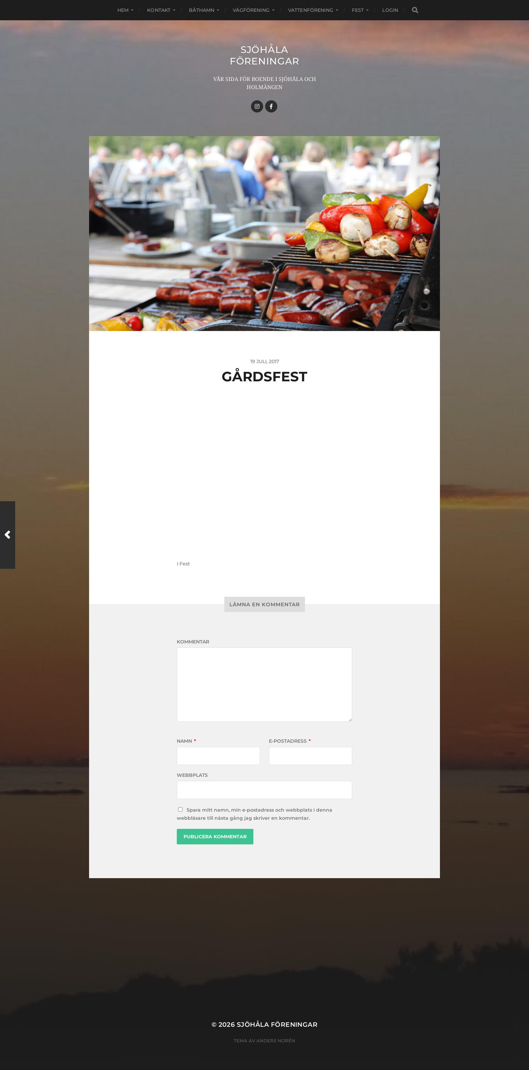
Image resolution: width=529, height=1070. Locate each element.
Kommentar (193, 642)
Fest (358, 10)
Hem (123, 10)
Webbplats (192, 775)
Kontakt (158, 10)
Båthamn (201, 10)
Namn (186, 741)
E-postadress (290, 741)
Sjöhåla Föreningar (264, 55)
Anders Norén (275, 1040)
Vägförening (251, 10)
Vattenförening (310, 10)
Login (390, 10)
